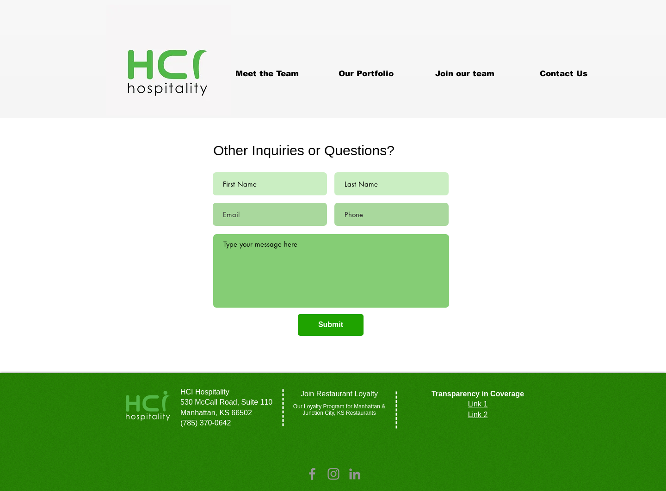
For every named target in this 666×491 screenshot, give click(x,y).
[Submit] (331, 325)
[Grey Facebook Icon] (312, 474)
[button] (365, 74)
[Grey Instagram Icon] (333, 474)
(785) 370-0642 (205, 423)
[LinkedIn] (355, 474)
